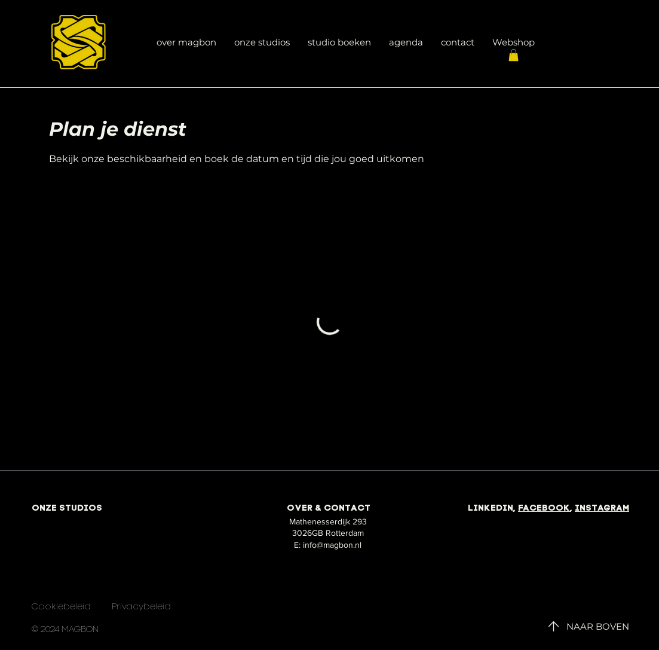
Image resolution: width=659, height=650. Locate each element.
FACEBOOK (544, 508)
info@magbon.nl (332, 545)
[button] (513, 55)
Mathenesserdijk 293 (328, 521)
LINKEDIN (490, 508)
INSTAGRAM (602, 508)
